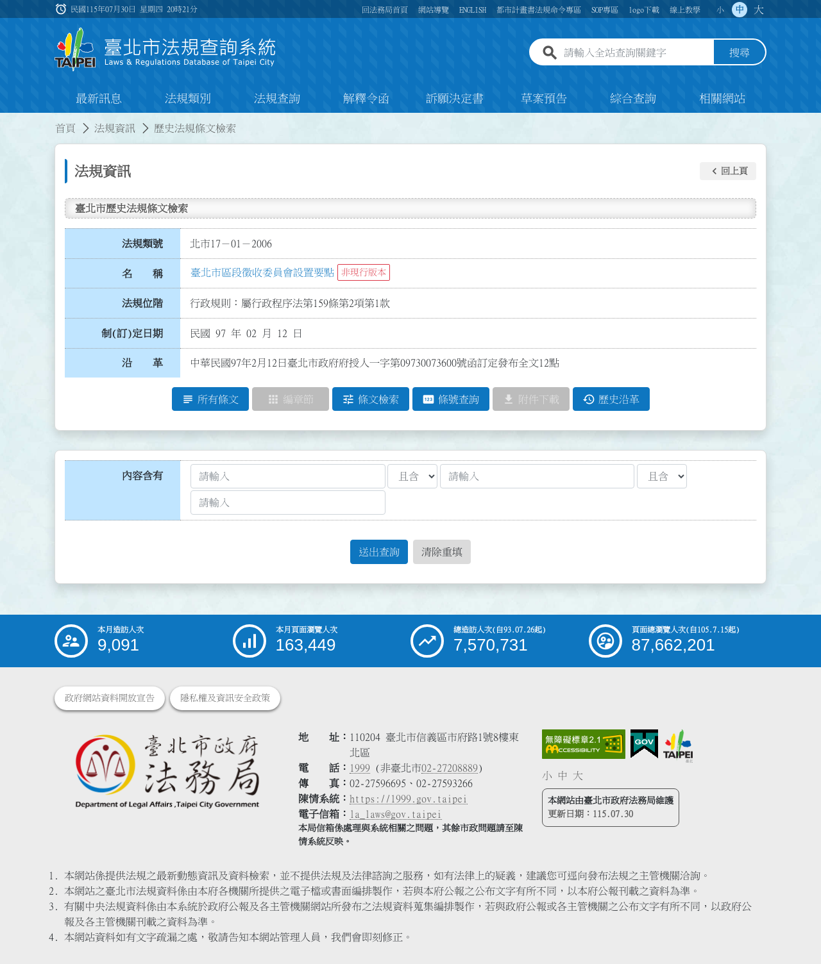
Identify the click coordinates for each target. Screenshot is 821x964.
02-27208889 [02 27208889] (449, 768)
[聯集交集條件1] (412, 476)
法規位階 (142, 303)
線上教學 (685, 9)
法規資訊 (114, 128)
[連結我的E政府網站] (644, 744)
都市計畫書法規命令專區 (538, 9)
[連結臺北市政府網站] (678, 746)
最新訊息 (99, 98)
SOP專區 (604, 9)
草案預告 (544, 98)
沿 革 (142, 363)
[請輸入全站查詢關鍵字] (636, 53)
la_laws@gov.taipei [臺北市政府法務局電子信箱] (396, 814)
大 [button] (759, 9)
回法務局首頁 (385, 9)
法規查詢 (277, 98)
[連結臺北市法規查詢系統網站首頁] (165, 50)
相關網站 (722, 98)
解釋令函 (366, 98)
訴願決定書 (455, 98)
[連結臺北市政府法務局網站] (167, 770)
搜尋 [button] (739, 53)
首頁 (65, 128)
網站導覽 (433, 9)
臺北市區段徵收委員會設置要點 (262, 272)
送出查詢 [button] (379, 552)
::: (7, 120)
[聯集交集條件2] (662, 476)
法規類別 (188, 98)
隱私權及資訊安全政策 (225, 698)
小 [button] (720, 9)
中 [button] (739, 9)
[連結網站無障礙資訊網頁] (583, 744)
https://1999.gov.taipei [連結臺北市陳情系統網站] (409, 799)
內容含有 (142, 475)
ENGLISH (472, 9)
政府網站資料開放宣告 (110, 698)
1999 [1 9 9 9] (360, 768)
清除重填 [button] (441, 552)
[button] (728, 171)
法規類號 (142, 243)
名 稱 (142, 274)
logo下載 (644, 9)
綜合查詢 (633, 98)
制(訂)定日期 (132, 333)
